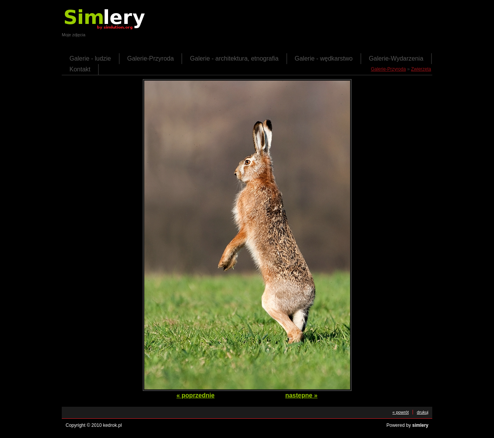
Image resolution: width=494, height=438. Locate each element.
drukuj (422, 412)
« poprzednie (195, 395)
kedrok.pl (112, 425)
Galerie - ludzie (90, 58)
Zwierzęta (421, 69)
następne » (301, 395)
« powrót (400, 412)
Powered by (407, 425)
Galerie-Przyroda (150, 58)
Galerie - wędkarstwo (324, 58)
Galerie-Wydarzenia (396, 58)
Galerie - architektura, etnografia (234, 58)
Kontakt (79, 69)
